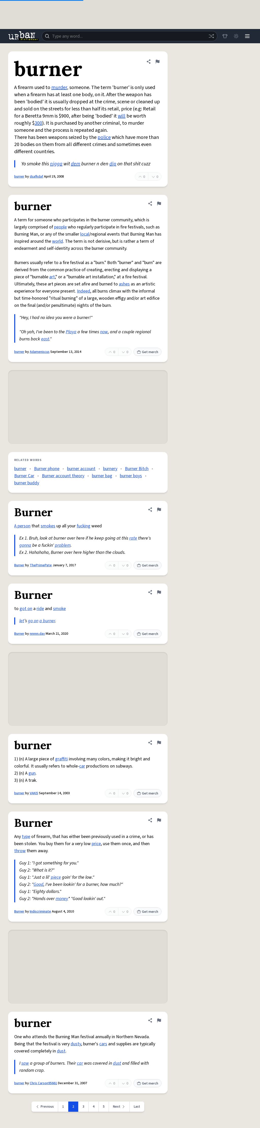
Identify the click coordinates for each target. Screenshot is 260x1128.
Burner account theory (63, 476)
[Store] (225, 36)
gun (32, 773)
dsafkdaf (36, 176)
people (60, 227)
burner (19, 176)
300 (38, 123)
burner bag (102, 476)
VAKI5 (34, 793)
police (104, 137)
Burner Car (24, 476)
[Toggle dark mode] (236, 36)
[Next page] (119, 1107)
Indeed (83, 291)
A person (22, 526)
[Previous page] (44, 1107)
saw (25, 1063)
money (62, 898)
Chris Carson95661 (43, 1083)
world (57, 241)
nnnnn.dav (37, 633)
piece (56, 877)
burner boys (131, 476)
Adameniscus (40, 351)
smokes (48, 526)
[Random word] (211, 36)
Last (137, 1106)
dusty (76, 1044)
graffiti (61, 759)
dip (112, 163)
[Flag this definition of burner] (157, 61)
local (84, 234)
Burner (19, 565)
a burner (47, 621)
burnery (110, 469)
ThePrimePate (41, 565)
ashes (124, 284)
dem (75, 163)
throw (20, 851)
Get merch (147, 352)
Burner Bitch (137, 469)
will (121, 116)
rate (133, 538)
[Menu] (247, 36)
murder (59, 87)
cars (103, 1044)
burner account (81, 469)
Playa (71, 332)
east (45, 339)
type (26, 836)
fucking (83, 526)
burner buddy (26, 483)
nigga (56, 163)
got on (26, 608)
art (52, 277)
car (82, 766)
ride (40, 608)
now (104, 332)
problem (63, 545)
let (21, 621)
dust (61, 1051)
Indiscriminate (40, 911)
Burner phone (46, 469)
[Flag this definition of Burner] (159, 509)
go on (33, 621)
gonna (25, 545)
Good (38, 884)
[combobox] (129, 36)
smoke (59, 608)
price (96, 844)
